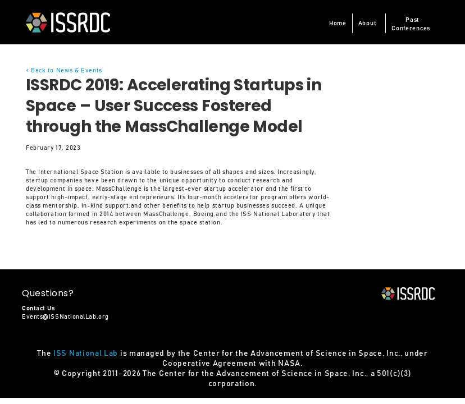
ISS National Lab (85, 353)
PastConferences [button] (410, 24)
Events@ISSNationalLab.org (65, 317)
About (367, 23)
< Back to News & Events (64, 70)
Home (338, 23)
